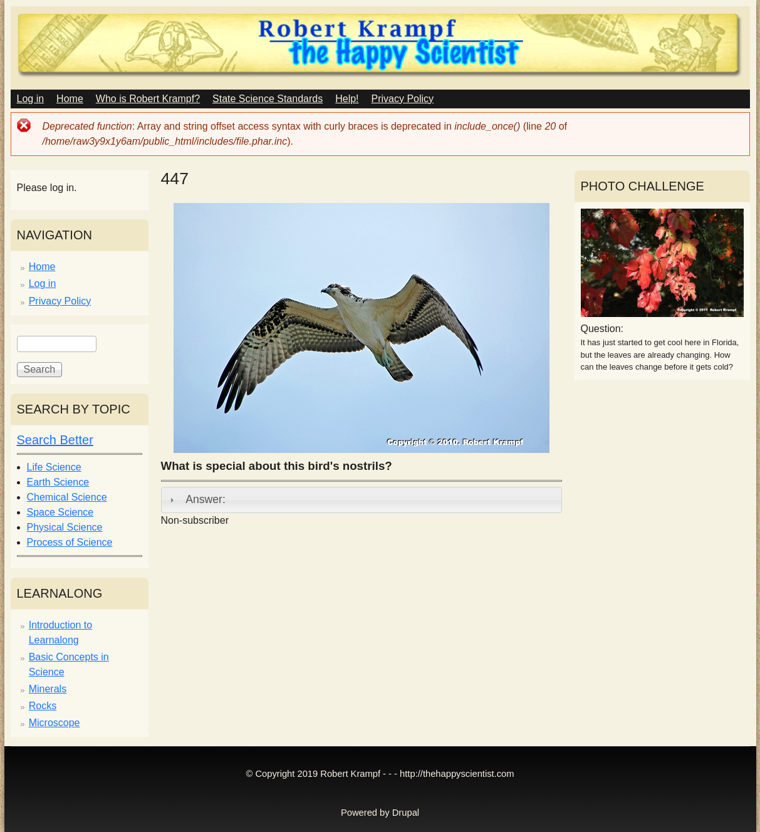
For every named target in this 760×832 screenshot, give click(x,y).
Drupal (405, 813)
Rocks (42, 705)
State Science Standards (267, 98)
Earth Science (58, 482)
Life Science (54, 467)
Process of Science (70, 542)
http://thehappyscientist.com (457, 774)
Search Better (55, 440)
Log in (30, 98)
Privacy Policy (403, 98)
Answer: (205, 499)
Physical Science (65, 527)
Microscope (54, 722)
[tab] (361, 500)
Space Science (60, 512)
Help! (346, 98)
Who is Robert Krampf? (148, 98)
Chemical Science (67, 497)
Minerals (47, 689)
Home (69, 98)
